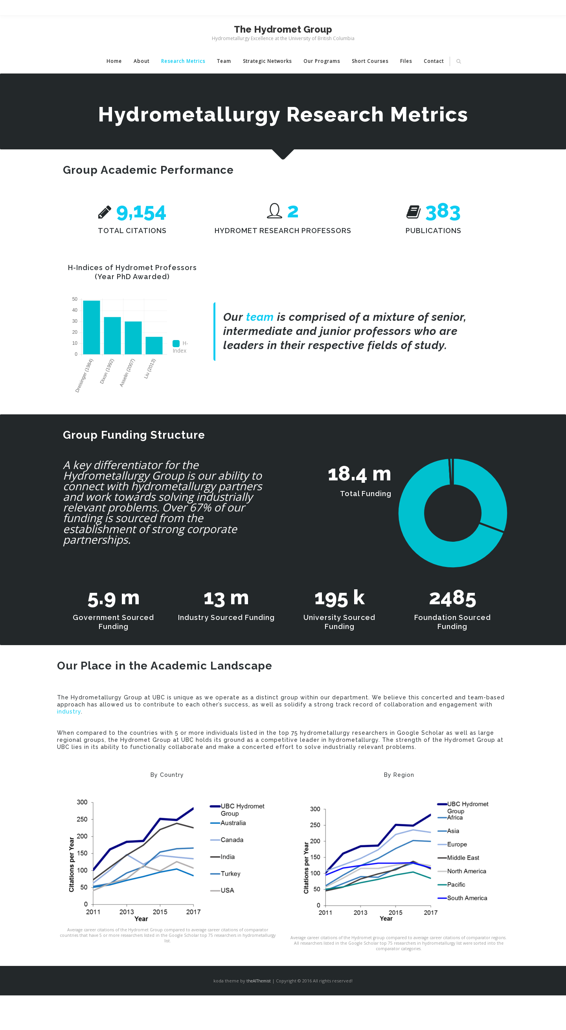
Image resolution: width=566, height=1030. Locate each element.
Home (114, 61)
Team (224, 61)
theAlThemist (258, 981)
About (141, 61)
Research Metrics (183, 61)
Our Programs (321, 61)
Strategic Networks (267, 61)
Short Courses (370, 61)
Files (406, 61)
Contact (434, 61)
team (260, 317)
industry (69, 711)
